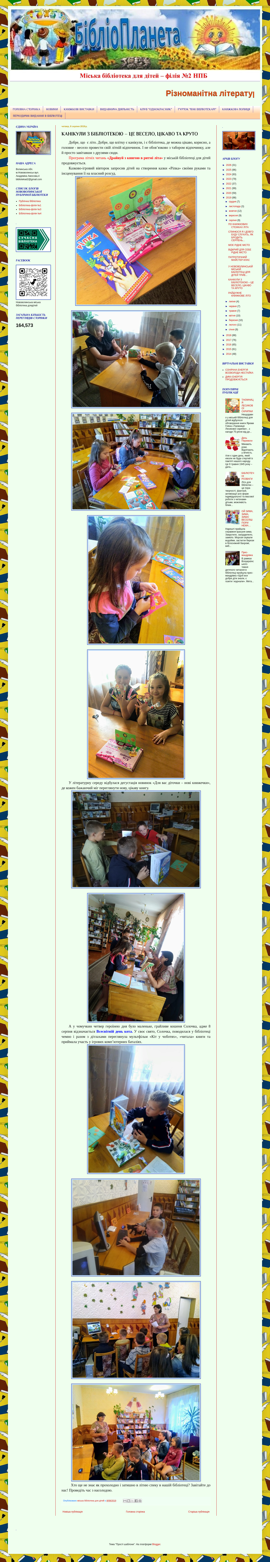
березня (233, 320)
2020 (229, 193)
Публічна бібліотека (30, 201)
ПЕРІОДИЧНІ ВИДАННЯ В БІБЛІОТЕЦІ (37, 115)
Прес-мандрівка (247, 554)
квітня (232, 315)
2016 (229, 344)
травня (233, 310)
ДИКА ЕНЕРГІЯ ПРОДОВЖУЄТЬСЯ (236, 378)
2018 (229, 335)
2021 (229, 188)
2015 (229, 349)
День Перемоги (247, 439)
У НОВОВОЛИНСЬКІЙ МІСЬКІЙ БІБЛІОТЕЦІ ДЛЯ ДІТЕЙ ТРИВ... (240, 270)
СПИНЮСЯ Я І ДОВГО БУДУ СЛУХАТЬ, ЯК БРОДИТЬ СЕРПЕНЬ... (241, 236)
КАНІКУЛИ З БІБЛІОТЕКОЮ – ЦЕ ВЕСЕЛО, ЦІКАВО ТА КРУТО (241, 284)
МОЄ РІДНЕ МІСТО (239, 245)
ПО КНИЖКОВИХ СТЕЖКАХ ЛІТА (238, 225)
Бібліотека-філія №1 (30, 205)
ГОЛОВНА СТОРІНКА (26, 109)
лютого (233, 324)
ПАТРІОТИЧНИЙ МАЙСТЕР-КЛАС (239, 258)
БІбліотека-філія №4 (30, 213)
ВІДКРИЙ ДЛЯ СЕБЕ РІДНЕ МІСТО (239, 251)
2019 (229, 197)
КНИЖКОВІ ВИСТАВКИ (79, 109)
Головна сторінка (135, 1511)
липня (232, 301)
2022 (229, 183)
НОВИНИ (52, 109)
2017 (229, 340)
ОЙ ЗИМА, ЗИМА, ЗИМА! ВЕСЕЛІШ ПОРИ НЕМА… (247, 518)
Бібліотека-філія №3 (30, 209)
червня (233, 306)
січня (232, 329)
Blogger (156, 1544)
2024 (229, 174)
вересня (234, 215)
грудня (233, 201)
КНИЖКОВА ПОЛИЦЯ (236, 109)
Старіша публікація (198, 1511)
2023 (229, 179)
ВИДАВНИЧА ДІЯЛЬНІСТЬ (117, 109)
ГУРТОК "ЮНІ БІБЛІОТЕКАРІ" (197, 109)
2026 (229, 165)
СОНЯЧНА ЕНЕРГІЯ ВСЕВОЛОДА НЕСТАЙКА (239, 371)
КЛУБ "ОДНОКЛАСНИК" (156, 109)
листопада (235, 206)
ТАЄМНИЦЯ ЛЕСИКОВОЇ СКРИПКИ (248, 405)
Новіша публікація (73, 1511)
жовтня (233, 211)
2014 (229, 354)
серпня (233, 220)
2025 (229, 169)
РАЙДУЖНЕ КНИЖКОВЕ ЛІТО (239, 294)
